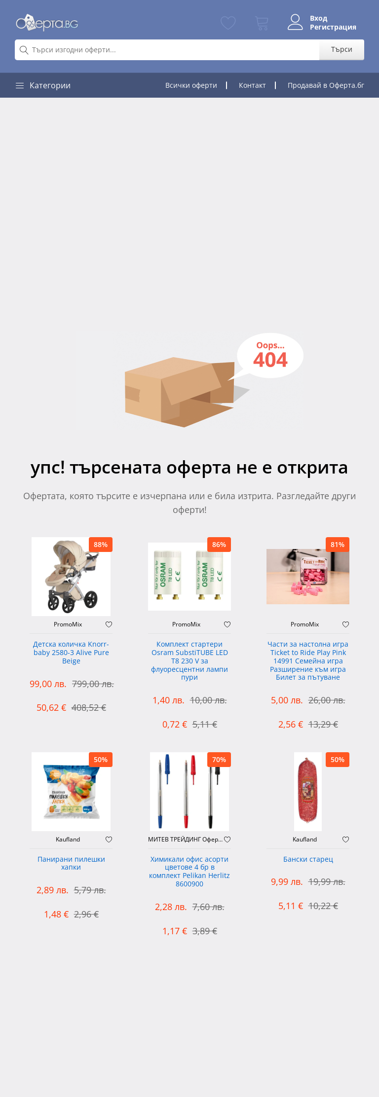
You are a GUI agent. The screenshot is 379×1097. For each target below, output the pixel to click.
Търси (341, 49)
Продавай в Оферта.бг (326, 85)
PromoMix (68, 624)
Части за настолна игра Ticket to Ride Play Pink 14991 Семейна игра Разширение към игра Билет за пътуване (307, 661)
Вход (318, 18)
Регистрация (333, 27)
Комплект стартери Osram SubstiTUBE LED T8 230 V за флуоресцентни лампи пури (189, 661)
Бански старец (308, 859)
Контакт (252, 85)
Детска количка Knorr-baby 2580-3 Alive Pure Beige (71, 652)
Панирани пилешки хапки (71, 863)
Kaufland (68, 839)
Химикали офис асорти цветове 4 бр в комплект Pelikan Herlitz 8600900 (189, 871)
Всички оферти (191, 85)
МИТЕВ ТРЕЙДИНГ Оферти (186, 839)
